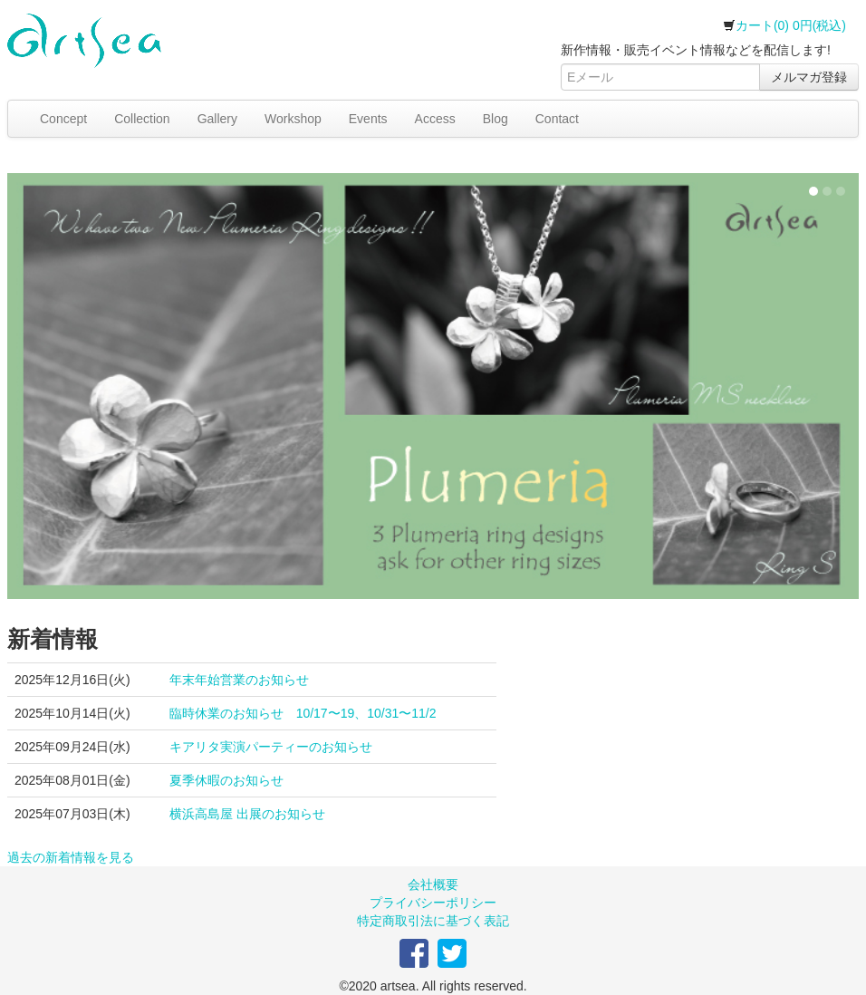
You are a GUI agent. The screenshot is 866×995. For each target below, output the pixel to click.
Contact (557, 118)
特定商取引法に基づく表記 (433, 920)
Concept (63, 118)
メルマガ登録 (809, 77)
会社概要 (433, 884)
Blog (495, 118)
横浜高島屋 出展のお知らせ (247, 814)
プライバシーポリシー (433, 902)
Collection (141, 118)
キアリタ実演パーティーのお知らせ (270, 746)
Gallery (217, 118)
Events (368, 118)
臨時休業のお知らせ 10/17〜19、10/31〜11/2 (303, 713)
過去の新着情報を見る (70, 857)
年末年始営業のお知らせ (239, 679)
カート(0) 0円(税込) (784, 25)
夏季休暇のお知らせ (226, 780)
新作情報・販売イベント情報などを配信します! (696, 50)
